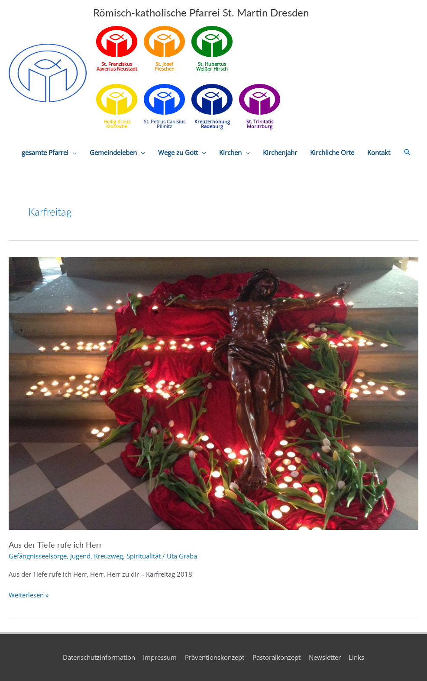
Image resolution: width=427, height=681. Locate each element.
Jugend (80, 556)
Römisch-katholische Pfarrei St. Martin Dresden (201, 12)
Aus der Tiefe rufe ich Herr (55, 544)
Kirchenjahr (280, 152)
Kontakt (378, 152)
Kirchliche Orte (332, 152)
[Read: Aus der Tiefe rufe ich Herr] (213, 392)
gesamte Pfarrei (45, 152)
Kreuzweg (108, 556)
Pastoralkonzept (276, 657)
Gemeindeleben (113, 152)
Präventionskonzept (214, 657)
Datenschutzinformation (98, 657)
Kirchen (230, 152)
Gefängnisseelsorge (38, 556)
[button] (407, 152)
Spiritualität (143, 556)
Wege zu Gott (178, 152)
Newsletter (325, 657)
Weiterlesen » (29, 595)
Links (357, 657)
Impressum (160, 657)
